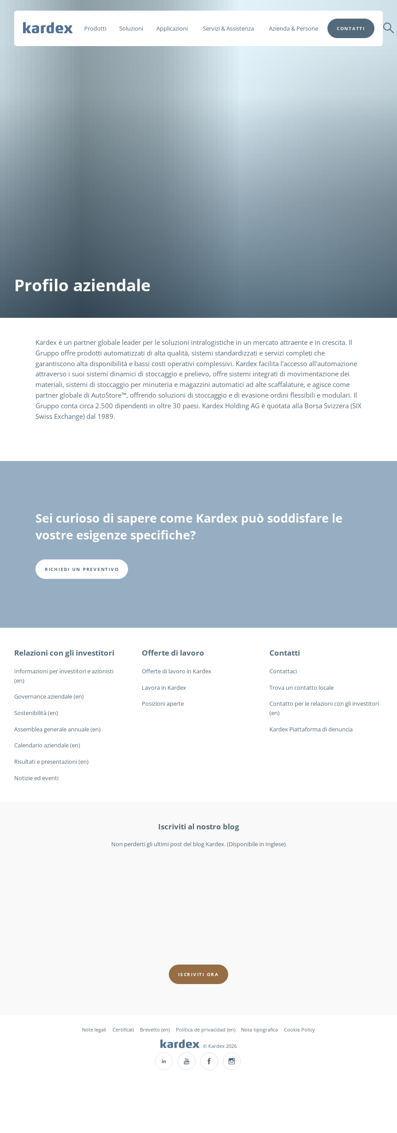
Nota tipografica (259, 1029)
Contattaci (283, 671)
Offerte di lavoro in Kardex (176, 671)
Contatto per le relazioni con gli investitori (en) (324, 708)
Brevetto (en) (155, 1029)
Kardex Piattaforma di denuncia (311, 729)
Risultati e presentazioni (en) (51, 762)
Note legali (94, 1029)
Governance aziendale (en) (49, 696)
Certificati (123, 1029)
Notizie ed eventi (36, 778)
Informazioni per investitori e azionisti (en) (63, 675)
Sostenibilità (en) (36, 713)
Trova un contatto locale (301, 688)
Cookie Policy (299, 1029)
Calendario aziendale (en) (47, 745)
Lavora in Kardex (164, 688)
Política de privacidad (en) (205, 1029)
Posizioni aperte (163, 703)
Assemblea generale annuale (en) (57, 729)
